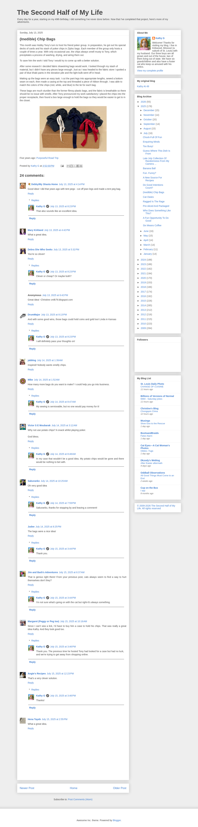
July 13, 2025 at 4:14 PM (71, 184)
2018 (144, 287)
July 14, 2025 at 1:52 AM (47, 379)
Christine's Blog (150, 408)
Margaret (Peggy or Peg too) (43, 621)
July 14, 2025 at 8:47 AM (63, 401)
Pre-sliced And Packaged (156, 206)
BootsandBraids (150, 433)
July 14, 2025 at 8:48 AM (63, 454)
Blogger (117, 820)
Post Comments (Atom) (80, 799)
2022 (144, 268)
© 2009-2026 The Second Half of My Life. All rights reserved (156, 507)
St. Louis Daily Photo (152, 384)
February (149, 249)
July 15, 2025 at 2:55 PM (54, 719)
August (147, 128)
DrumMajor (34, 314)
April (146, 240)
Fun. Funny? (149, 173)
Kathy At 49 (143, 86)
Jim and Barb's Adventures (43, 572)
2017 (144, 291)
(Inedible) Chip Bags (153, 192)
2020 (144, 278)
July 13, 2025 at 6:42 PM (55, 295)
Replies (35, 200)
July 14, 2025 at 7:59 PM (63, 503)
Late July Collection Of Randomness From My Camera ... (156, 161)
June (146, 231)
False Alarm (146, 436)
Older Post (119, 788)
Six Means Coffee (152, 225)
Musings (145, 420)
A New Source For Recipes (152, 179)
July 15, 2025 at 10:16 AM (73, 621)
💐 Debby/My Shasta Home (43, 184)
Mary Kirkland (35, 230)
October (148, 119)
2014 (144, 305)
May (146, 235)
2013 (144, 310)
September (150, 124)
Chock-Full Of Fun (152, 137)
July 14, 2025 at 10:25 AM (54, 481)
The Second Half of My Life (60, 12)
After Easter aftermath (151, 463)
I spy (143, 490)
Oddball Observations (153, 472)
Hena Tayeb (34, 719)
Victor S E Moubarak (39, 425)
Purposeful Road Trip (47, 158)
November (149, 115)
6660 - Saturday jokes (151, 399)
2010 (144, 323)
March (147, 244)
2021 (144, 273)
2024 (144, 259)
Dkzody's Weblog (150, 460)
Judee (31, 526)
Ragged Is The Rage (153, 201)
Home (73, 788)
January (148, 254)
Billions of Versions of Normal (157, 396)
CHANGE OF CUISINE (152, 386)
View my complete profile (150, 70)
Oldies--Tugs (147, 451)
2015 (144, 300)
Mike (30, 379)
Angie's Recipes (37, 673)
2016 (144, 296)
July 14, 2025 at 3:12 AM (64, 425)
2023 (144, 264)
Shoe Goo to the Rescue (153, 423)
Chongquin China (149, 411)
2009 (144, 328)
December (149, 110)
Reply (31, 193)
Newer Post (27, 788)
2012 (144, 314)
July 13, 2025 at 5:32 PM (66, 249)
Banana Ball (149, 168)
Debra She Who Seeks (40, 249)
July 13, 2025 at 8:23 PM (63, 206)
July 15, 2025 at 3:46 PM (63, 646)
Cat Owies (148, 197)
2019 (144, 282)
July (146, 133)
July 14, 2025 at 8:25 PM (48, 526)
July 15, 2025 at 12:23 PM (60, 673)
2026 (144, 101)
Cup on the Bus (149, 487)
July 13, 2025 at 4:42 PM (57, 230)
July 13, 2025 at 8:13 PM (54, 314)
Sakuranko (34, 481)
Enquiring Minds (151, 141)
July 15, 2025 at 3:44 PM (63, 548)
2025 (144, 106)
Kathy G (40, 206)
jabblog (32, 360)
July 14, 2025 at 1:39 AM (50, 360)
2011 (144, 319)
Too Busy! (148, 146)
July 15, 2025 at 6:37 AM (71, 572)
